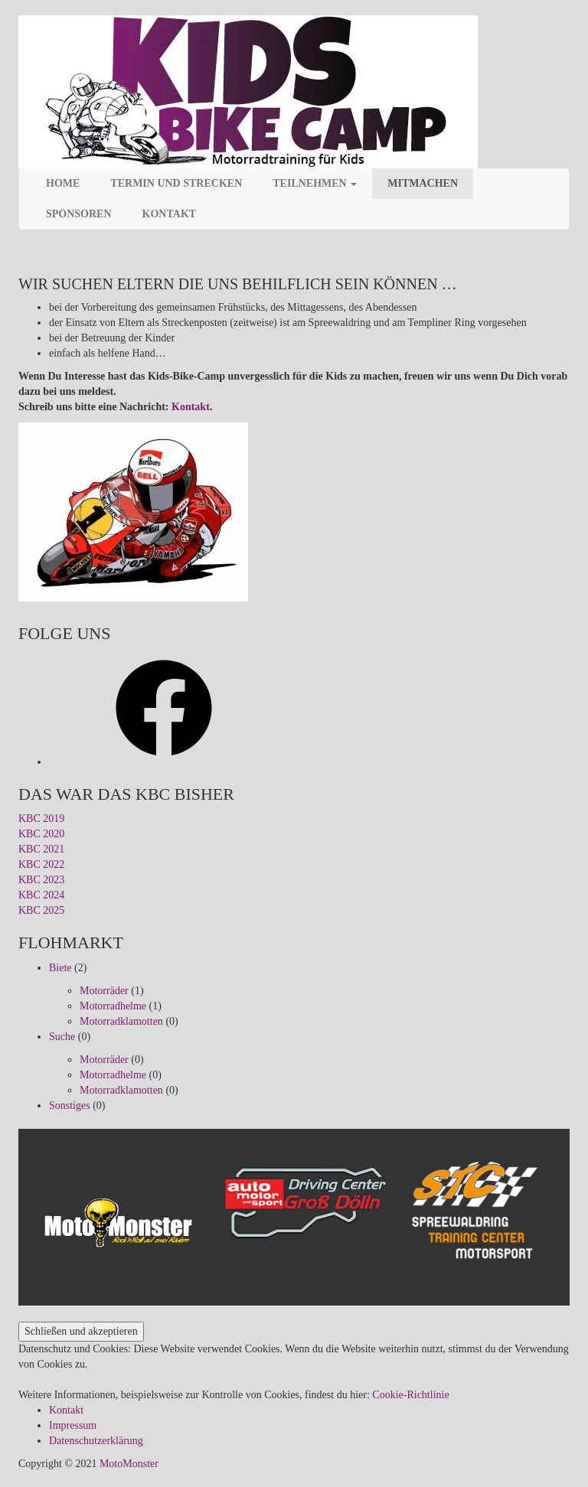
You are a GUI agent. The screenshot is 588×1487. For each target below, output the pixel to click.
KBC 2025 (41, 910)
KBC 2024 (41, 895)
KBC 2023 (41, 879)
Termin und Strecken (176, 183)
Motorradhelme (113, 1006)
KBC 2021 (41, 849)
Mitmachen (422, 183)
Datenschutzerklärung (96, 1440)
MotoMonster (129, 1463)
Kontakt (169, 214)
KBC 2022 (41, 864)
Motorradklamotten (121, 1021)
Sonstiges (69, 1105)
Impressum (72, 1425)
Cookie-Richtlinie (410, 1395)
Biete (60, 967)
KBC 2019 (41, 818)
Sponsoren (79, 214)
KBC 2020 (41, 834)
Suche (62, 1036)
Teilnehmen (315, 183)
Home (63, 183)
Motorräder (104, 990)
